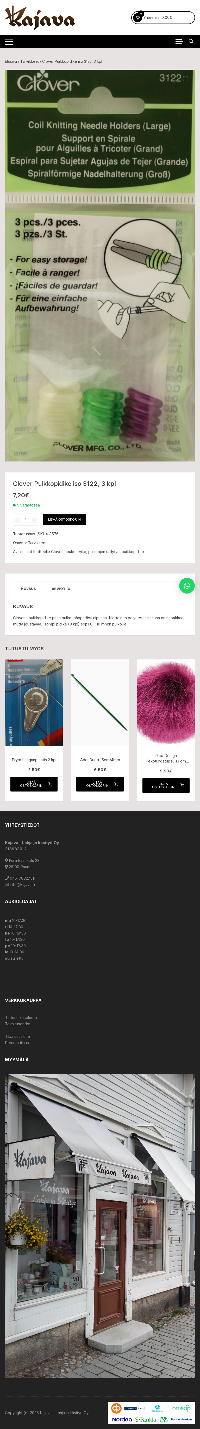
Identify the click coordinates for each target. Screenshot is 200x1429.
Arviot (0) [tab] (62, 589)
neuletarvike (75, 551)
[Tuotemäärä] (26, 520)
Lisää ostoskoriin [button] (36, 784)
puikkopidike (133, 551)
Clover (57, 551)
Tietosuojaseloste (21, 1017)
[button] (186, 79)
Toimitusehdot (17, 1023)
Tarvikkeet (29, 61)
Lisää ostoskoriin (64, 519)
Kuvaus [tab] (28, 589)
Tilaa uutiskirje (17, 1036)
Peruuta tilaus (17, 1042)
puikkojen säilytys (104, 551)
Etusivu (11, 61)
